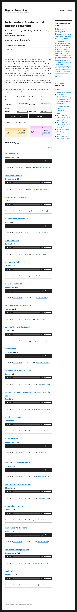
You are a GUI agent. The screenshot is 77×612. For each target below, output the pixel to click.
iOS (24, 132)
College (57, 67)
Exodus (7, 331)
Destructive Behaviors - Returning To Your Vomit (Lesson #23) (63, 138)
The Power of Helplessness (17, 549)
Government (63, 59)
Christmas (59, 36)
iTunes (19, 132)
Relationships (60, 29)
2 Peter (7, 488)
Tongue (59, 69)
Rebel (56, 73)
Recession (68, 71)
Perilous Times (60, 110)
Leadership (59, 43)
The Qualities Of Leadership (64, 92)
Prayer (57, 39)
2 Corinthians (9, 553)
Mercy (56, 71)
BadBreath (69, 73)
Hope (59, 71)
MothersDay (67, 60)
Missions (57, 60)
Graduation (64, 49)
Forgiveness (10, 349)
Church (69, 55)
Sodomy (61, 67)
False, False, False (61, 120)
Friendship (67, 36)
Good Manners (11, 439)
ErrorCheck (65, 57)
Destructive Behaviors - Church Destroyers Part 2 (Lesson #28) (63, 124)
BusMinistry (58, 62)
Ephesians (8, 352)
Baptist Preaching (16, 10)
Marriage (58, 32)
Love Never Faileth (13, 175)
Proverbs (8, 266)
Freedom (58, 51)
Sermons (57, 89)
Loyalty (57, 55)
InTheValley (66, 53)
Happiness (68, 66)
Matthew (8, 575)
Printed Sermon (65, 69)
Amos (7, 531)
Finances (66, 45)
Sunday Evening (42, 211)
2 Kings (7, 510)
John (7, 399)
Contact (69, 10)
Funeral (70, 69)
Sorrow (69, 59)
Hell (61, 53)
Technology (58, 57)
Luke (6, 201)
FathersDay (64, 73)
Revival (68, 41)
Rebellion (57, 59)
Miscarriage (63, 71)
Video (61, 60)
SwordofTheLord (58, 74)
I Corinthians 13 (12, 154)
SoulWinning (65, 74)
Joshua (7, 374)
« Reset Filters (16, 116)
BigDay (69, 62)
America (58, 41)
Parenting (66, 32)
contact (10, 85)
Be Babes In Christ (13, 284)
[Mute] (45, 161)
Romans (8, 466)
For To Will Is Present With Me (18, 463)
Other (19, 135)
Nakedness (57, 76)
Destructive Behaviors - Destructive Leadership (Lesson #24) (63, 106)
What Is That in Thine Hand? (17, 327)
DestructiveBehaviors (63, 34)
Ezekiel (7, 244)
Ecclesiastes (9, 421)
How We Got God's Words (16, 197)
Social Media (66, 67)
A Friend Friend (12, 262)
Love (68, 43)
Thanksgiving (66, 47)
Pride (56, 69)
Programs (60, 73)
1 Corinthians (9, 157)
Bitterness (58, 47)
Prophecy (58, 49)
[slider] (48, 160)
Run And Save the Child (15, 506)
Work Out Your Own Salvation (18, 305)
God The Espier (12, 240)
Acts (6, 222)
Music (65, 43)
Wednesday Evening (43, 167)
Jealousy (57, 53)
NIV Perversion (61, 94)
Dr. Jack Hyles (17, 167)
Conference (64, 62)
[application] (28, 161)
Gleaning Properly (61, 103)
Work (69, 57)
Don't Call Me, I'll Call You (16, 219)
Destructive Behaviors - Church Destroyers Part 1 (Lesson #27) (63, 117)
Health (63, 51)
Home (62, 10)
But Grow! (59, 127)
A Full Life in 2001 (13, 417)
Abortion (62, 64)
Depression (63, 55)
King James (64, 39)
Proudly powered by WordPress (24, 604)
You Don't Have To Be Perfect (18, 484)
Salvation (57, 64)
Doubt (69, 74)
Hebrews (8, 309)
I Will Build (10, 571)
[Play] (7, 161)
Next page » (48, 147)
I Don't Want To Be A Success (18, 370)
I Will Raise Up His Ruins (16, 528)
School (63, 41)
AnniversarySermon (60, 66)
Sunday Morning (42, 189)
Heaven (67, 51)
